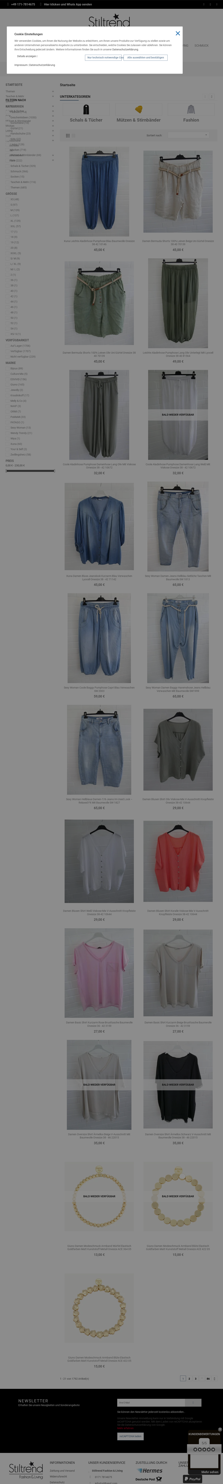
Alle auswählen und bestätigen (145, 57)
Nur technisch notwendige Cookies (104, 57)
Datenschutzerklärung (125, 49)
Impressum (21, 64)
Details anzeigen (27, 56)
